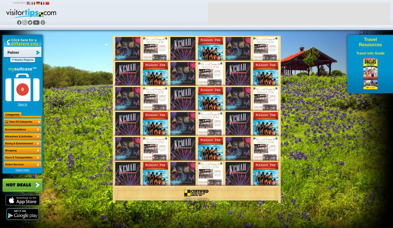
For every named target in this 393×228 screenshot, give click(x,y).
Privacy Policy (23, 170)
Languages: (19, 2)
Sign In (22, 104)
